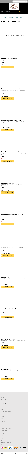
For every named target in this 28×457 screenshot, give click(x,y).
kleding (2, 440)
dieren (2, 409)
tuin (1, 423)
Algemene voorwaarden (6, 401)
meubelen (3, 421)
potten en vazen (19, 17)
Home (2, 17)
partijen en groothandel (6, 428)
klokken (2, 418)
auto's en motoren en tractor (7, 406)
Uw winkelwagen (22, 11)
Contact (2, 397)
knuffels (2, 416)
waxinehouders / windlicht (6, 426)
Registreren (7, 11)
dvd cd (2, 433)
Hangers (2, 413)
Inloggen (2, 11)
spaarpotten (3, 431)
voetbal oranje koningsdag (6, 438)
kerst (2, 414)
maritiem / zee (4, 430)
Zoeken (26, 1)
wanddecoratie (4, 425)
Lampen (2, 419)
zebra (2, 435)
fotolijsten (4, 32)
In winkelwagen (8, 67)
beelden (3, 25)
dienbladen (4, 29)
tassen (2, 437)
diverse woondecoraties (9, 17)
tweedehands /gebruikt (6, 442)
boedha (2, 407)
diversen (4, 30)
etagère (3, 27)
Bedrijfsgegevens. (4, 399)
